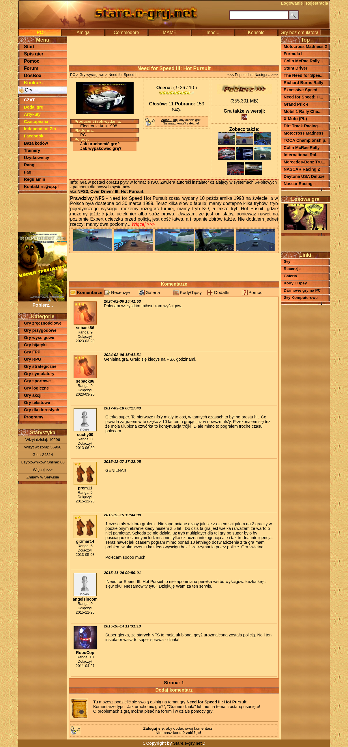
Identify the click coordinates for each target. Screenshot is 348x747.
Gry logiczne (36, 388)
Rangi (29, 165)
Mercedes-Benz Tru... (304, 162)
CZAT (29, 100)
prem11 (85, 488)
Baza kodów (36, 143)
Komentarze (89, 292)
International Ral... (302, 154)
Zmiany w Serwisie (42, 477)
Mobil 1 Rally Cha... (302, 111)
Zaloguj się (169, 120)
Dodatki (221, 292)
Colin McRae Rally (302, 147)
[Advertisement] (42, 212)
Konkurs (33, 82)
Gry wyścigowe (39, 337)
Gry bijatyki (35, 344)
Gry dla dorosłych (41, 409)
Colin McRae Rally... (303, 61)
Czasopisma (36, 121)
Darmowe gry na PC (302, 290)
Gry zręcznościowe (42, 323)
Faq (27, 172)
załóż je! (193, 123)
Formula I (293, 53)
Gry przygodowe (40, 330)
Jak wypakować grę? (100, 148)
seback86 (85, 327)
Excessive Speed (300, 89)
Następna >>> (266, 74)
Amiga (82, 32)
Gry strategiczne (40, 366)
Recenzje (120, 292)
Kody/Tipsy (191, 292)
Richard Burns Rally (303, 82)
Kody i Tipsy (295, 283)
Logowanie (292, 3)
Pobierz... (42, 302)
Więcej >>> (43, 469)
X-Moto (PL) (295, 118)
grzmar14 (85, 541)
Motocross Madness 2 (305, 46)
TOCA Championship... (306, 140)
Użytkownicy (36, 157)
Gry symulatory (39, 373)
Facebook (33, 136)
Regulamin (34, 179)
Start (29, 46)
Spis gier (34, 53)
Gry (28, 89)
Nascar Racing (298, 183)
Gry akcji (33, 395)
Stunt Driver (295, 68)
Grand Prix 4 (296, 104)
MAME (170, 32)
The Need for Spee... (303, 75)
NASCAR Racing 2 (302, 169)
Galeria (152, 292)
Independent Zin (40, 128)
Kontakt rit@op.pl (41, 186)
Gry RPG (32, 359)
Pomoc (31, 61)
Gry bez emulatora (299, 32)
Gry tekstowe (37, 402)
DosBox (32, 75)
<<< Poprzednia (240, 74)
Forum (31, 68)
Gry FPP (32, 352)
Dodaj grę (33, 107)
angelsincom (85, 599)
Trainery (32, 150)
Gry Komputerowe (301, 297)
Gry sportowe (37, 381)
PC (40, 32)
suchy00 (85, 434)
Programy (33, 417)
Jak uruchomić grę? (100, 143)
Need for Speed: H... (303, 97)
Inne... (213, 32)
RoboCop (85, 652)
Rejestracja (317, 3)
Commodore (126, 32)
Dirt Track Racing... (302, 126)
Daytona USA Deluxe (304, 176)
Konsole (256, 32)
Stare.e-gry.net (187, 743)
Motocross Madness (303, 133)
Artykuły (32, 114)
